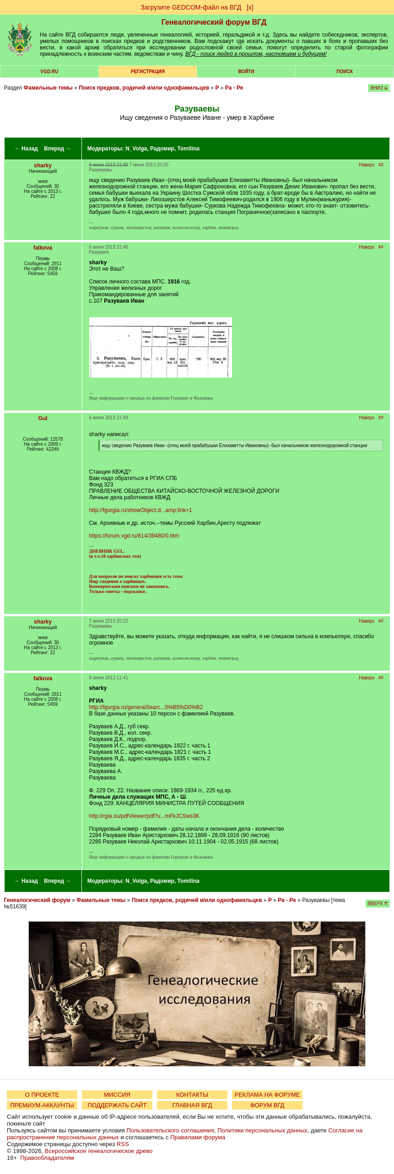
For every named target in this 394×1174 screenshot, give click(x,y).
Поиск (344, 71)
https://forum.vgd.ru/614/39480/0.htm (134, 536)
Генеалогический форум (37, 900)
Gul (43, 418)
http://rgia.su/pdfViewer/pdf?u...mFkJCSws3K (144, 816)
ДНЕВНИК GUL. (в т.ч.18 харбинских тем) (115, 554)
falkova (42, 248)
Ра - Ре (234, 88)
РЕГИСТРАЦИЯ (148, 71)
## (380, 164)
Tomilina (189, 148)
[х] (250, 7)
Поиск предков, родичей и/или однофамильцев (144, 88)
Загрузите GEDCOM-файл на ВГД (190, 7)
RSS (123, 1144)
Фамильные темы (48, 88)
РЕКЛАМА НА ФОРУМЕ (267, 1094)
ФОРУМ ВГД (267, 1105)
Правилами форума (197, 1137)
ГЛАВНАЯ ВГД (192, 1105)
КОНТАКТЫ (192, 1094)
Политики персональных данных (262, 1130)
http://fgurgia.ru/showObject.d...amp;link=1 (140, 510)
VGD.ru (50, 71)
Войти (246, 71)
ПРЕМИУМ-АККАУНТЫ (42, 1105)
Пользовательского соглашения (170, 1130)
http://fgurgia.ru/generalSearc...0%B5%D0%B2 (146, 707)
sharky (43, 165)
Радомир (162, 148)
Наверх (366, 164)
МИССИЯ (117, 1094)
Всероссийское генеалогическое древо (99, 1150)
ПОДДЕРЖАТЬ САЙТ (117, 1105)
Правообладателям (47, 1157)
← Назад (26, 148)
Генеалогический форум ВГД (214, 22)
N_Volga (136, 148)
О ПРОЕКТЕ (42, 1094)
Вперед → (57, 148)
